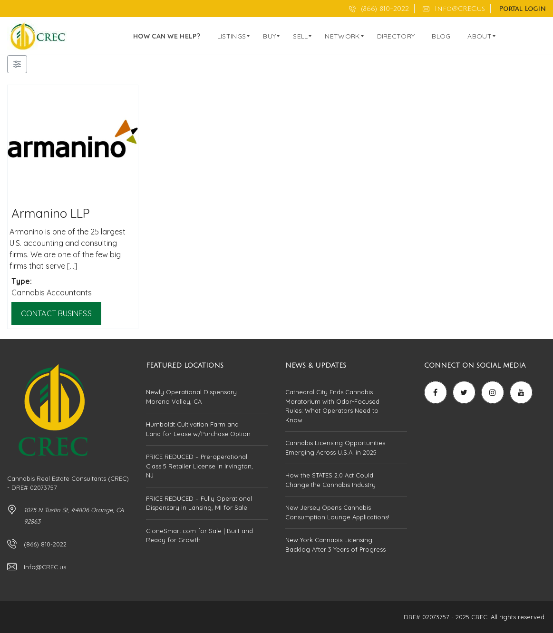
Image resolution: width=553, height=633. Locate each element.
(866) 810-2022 (379, 8)
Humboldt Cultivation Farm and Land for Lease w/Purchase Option (198, 429)
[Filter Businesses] (17, 64)
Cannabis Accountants (51, 292)
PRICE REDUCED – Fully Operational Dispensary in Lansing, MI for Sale (199, 503)
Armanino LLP (50, 213)
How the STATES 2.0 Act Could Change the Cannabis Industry (330, 479)
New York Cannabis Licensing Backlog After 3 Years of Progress (335, 544)
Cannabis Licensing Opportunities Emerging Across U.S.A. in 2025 (335, 447)
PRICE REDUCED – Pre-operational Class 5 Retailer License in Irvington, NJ (199, 466)
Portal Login (522, 8)
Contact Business (56, 313)
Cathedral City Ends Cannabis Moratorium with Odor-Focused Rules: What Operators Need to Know (332, 406)
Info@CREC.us (454, 8)
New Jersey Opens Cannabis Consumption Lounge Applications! (337, 512)
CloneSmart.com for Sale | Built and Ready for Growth (199, 535)
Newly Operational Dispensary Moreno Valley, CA (191, 396)
